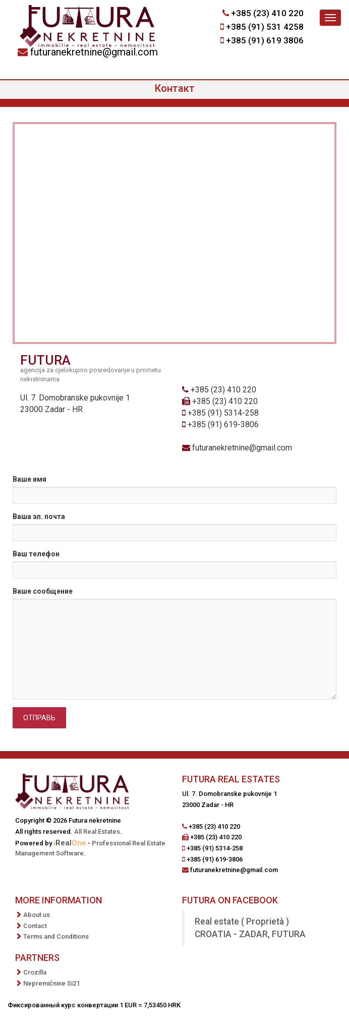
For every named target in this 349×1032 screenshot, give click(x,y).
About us (36, 915)
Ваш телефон (36, 554)
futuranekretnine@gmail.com (94, 52)
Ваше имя (29, 479)
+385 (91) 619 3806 (265, 40)
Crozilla (34, 972)
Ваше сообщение (43, 591)
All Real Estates (97, 831)
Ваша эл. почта (39, 516)
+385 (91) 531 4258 (265, 27)
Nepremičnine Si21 (51, 983)
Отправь (39, 718)
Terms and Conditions (56, 936)
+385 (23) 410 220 (267, 13)
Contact (35, 926)
